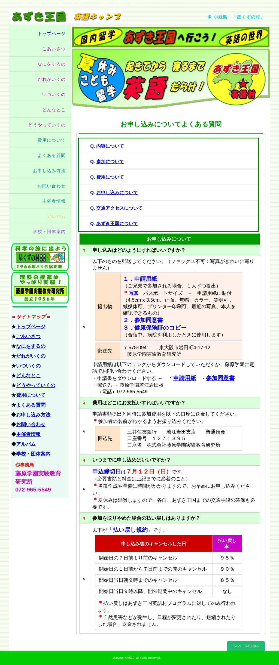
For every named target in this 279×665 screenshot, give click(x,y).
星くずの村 (40, 257)
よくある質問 (31, 405)
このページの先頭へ (245, 646)
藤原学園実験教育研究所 (40, 288)
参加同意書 (220, 378)
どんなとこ (28, 375)
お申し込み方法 (33, 414)
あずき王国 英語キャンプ (73, 16)
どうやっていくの (35, 385)
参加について (110, 161)
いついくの (28, 366)
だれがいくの (31, 356)
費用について (31, 395)
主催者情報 (28, 434)
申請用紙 (184, 378)
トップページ (31, 326)
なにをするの (31, 346)
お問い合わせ (31, 424)
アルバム (26, 444)
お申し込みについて (117, 192)
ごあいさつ (28, 336)
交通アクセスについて (119, 208)
